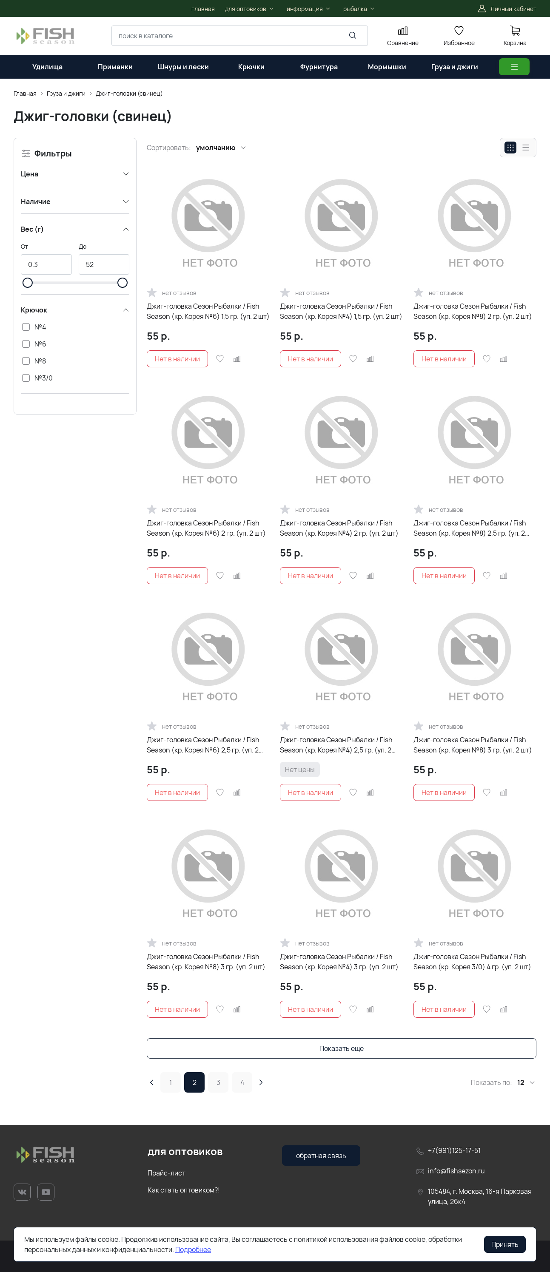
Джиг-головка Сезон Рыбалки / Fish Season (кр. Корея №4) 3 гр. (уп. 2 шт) (339, 961)
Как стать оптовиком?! (184, 1190)
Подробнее (193, 1249)
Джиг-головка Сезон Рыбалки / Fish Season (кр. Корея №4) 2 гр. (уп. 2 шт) (339, 528)
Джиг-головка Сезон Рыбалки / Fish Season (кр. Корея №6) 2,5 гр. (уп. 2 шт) (203, 745)
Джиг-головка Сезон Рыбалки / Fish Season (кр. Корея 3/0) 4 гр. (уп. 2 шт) (472, 961)
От (24, 246)
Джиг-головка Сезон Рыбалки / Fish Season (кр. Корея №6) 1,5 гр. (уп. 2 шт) (208, 311)
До (82, 246)
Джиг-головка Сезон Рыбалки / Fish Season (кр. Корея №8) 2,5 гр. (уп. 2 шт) (469, 528)
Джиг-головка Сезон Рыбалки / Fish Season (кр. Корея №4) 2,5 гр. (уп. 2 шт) (336, 745)
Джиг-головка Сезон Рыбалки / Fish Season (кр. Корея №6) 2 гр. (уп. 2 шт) (206, 528)
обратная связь (321, 1155)
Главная (25, 93)
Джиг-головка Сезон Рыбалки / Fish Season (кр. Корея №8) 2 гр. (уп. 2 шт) (472, 311)
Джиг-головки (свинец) (129, 93)
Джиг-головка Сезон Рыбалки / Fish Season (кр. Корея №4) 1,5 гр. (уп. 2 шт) (341, 311)
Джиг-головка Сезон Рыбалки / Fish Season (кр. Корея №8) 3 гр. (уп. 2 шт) (472, 745)
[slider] (28, 283)
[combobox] (239, 36)
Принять (505, 1244)
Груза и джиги (66, 93)
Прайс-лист (166, 1173)
